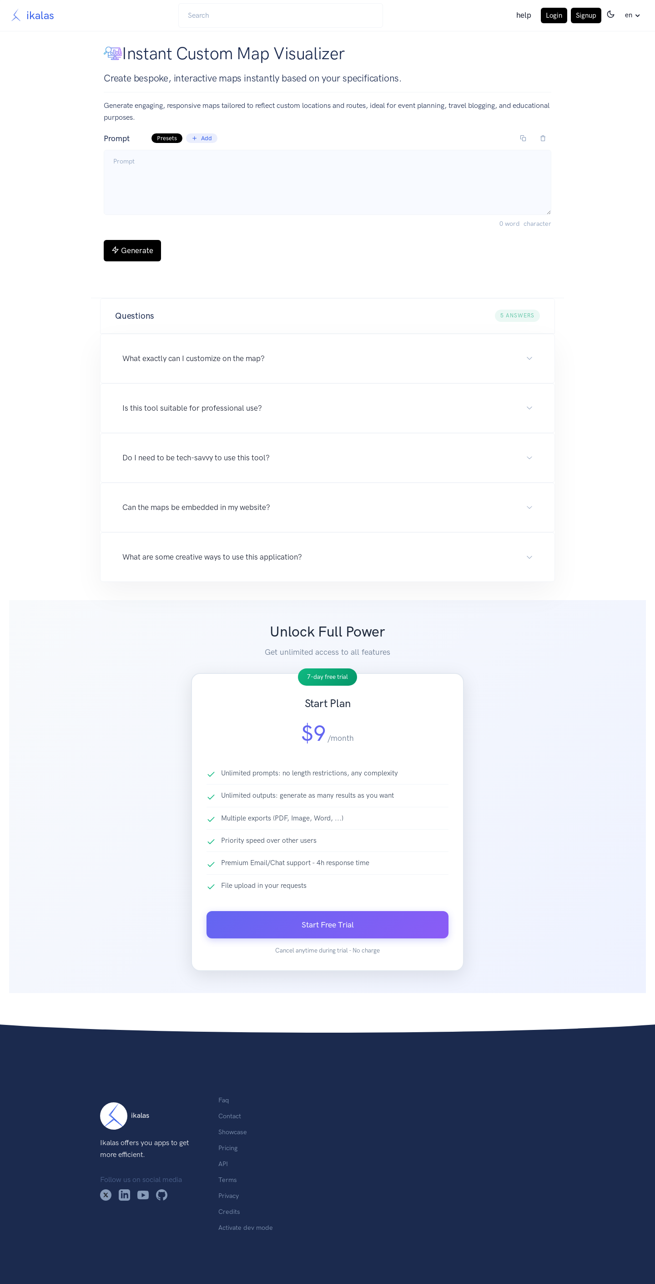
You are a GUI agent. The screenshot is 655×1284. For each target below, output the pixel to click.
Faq (223, 1100)
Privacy (228, 1196)
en (628, 15)
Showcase (232, 1132)
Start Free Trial (328, 925)
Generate (132, 250)
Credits (229, 1212)
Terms (227, 1180)
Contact (229, 1116)
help (523, 15)
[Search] (280, 15)
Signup (586, 15)
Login (554, 15)
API (223, 1164)
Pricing (227, 1148)
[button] (327, 316)
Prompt (160, 138)
